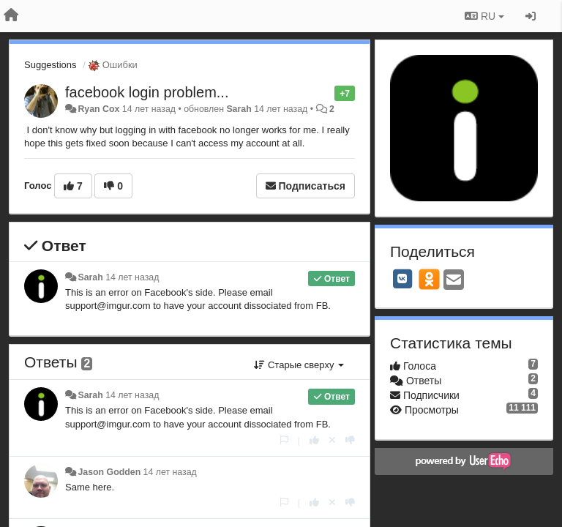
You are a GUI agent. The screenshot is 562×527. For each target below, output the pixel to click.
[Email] (453, 281)
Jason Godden (109, 472)
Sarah (238, 109)
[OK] (429, 279)
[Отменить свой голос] (332, 440)
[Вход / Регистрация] (530, 16)
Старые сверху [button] (299, 364)
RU (484, 16)
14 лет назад (132, 277)
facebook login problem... (146, 92)
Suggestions (50, 64)
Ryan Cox (98, 109)
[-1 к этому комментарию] (350, 440)
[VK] (402, 279)
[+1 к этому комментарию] (314, 440)
